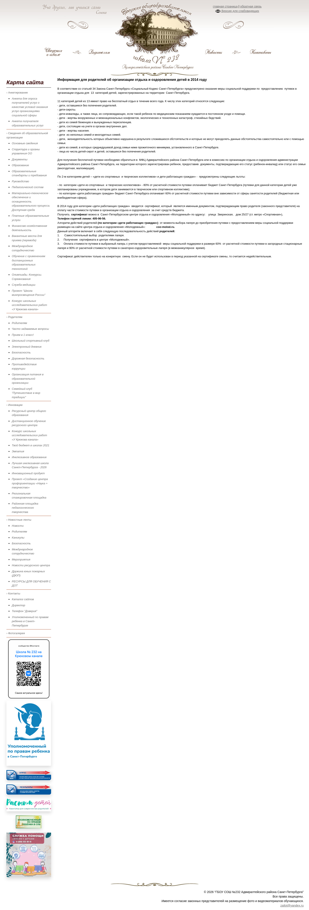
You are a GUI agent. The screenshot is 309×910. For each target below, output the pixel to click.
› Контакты (13, 593)
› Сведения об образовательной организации (27, 135)
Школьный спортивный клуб (30, 340)
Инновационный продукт (28, 473)
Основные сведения (25, 143)
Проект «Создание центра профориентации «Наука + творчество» (30, 483)
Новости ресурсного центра (31, 565)
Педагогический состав (28, 187)
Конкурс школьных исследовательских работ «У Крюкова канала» (29, 305)
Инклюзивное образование (29, 457)
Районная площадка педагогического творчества (25, 508)
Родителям (19, 323)
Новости (18, 525)
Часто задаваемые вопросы (30, 328)
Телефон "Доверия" (24, 611)
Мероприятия (21, 559)
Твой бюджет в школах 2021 (30, 445)
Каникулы (18, 537)
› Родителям (14, 317)
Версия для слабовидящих (237, 11)
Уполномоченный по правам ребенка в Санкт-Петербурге (30, 621)
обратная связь (251, 6)
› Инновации (14, 405)
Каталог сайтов (23, 599)
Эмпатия (18, 451)
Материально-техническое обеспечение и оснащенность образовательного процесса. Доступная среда (31, 202)
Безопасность (21, 352)
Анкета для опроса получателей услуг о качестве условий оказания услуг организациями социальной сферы (30, 107)
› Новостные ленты (18, 519)
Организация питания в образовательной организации (28, 378)
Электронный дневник (27, 346)
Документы (19, 159)
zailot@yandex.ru (292, 905)
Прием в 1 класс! (23, 334)
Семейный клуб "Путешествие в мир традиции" (26, 393)
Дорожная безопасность (28, 358)
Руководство (20, 181)
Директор (18, 605)
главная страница (225, 6)
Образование (20, 165)
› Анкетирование (17, 92)
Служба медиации (23, 284)
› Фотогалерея (15, 633)
